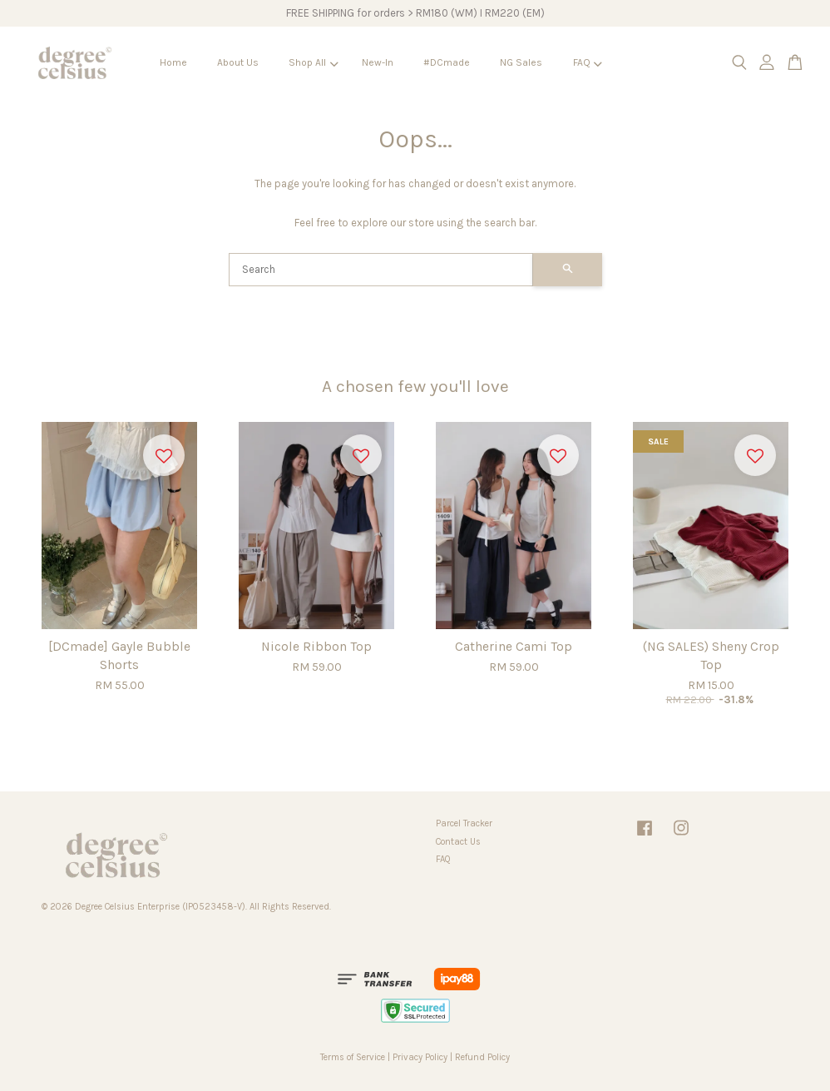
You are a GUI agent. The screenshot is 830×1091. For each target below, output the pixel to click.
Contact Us (458, 841)
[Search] (381, 269)
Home (173, 62)
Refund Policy (482, 1057)
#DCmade (446, 62)
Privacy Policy (420, 1057)
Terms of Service (352, 1057)
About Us (238, 62)
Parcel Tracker (464, 823)
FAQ (587, 62)
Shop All (313, 62)
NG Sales (521, 62)
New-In (377, 62)
